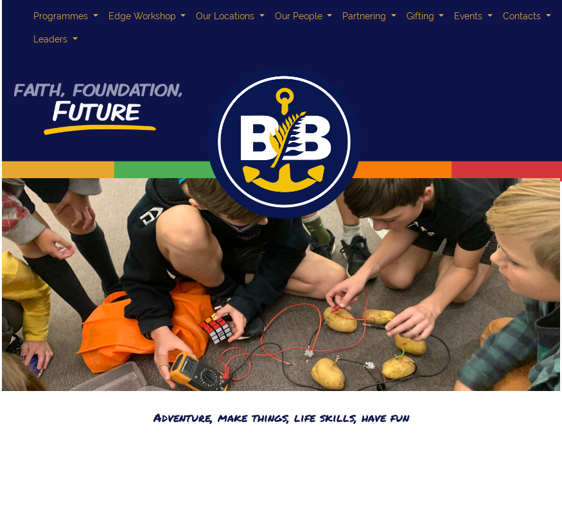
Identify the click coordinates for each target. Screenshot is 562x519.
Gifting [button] (422, 16)
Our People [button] (300, 16)
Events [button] (469, 16)
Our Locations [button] (226, 16)
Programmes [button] (62, 16)
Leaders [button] (51, 39)
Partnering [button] (365, 16)
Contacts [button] (523, 16)
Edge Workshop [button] (144, 16)
